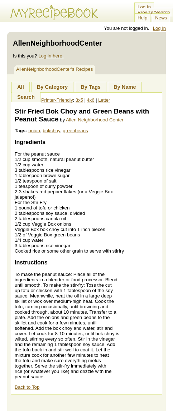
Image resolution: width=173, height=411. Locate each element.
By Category (52, 87)
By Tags (91, 87)
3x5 (79, 100)
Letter (104, 100)
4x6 (91, 100)
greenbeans (75, 130)
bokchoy (51, 130)
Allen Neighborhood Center (95, 120)
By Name (125, 87)
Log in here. (50, 56)
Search (26, 97)
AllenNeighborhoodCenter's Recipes (54, 69)
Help (142, 17)
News (161, 17)
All (20, 87)
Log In (144, 7)
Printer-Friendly (57, 100)
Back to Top (27, 387)
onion (34, 130)
